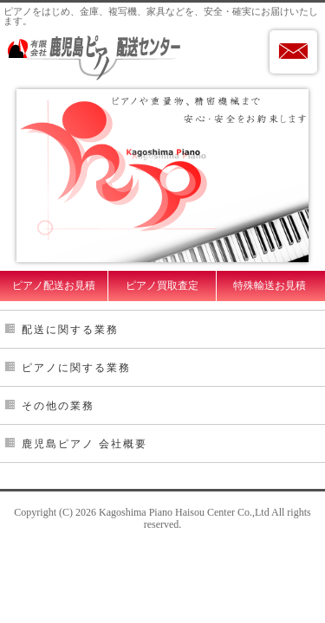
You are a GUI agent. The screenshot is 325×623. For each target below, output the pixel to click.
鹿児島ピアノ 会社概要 (84, 444)
